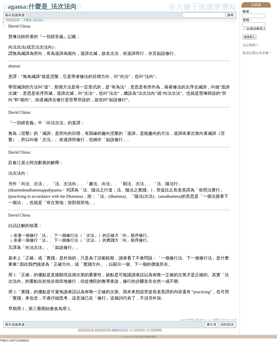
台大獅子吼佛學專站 (202, 7)
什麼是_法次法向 (33, 20)
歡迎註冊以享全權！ (257, 53)
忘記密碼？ (251, 45)
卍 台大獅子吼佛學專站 (144, 337)
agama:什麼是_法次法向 (42, 6)
